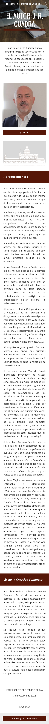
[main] (24, 21)
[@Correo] (25, 132)
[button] (3, 3)
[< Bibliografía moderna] (25, 718)
